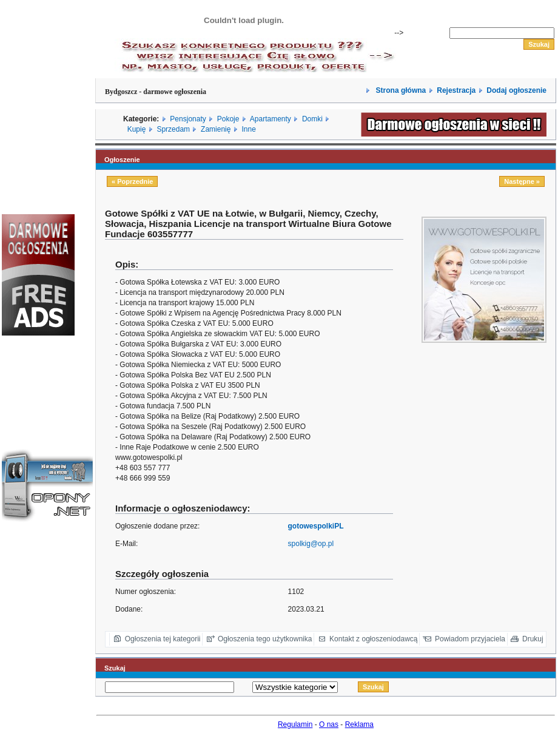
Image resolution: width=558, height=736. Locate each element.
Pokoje (228, 119)
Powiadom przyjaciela (470, 639)
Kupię (136, 129)
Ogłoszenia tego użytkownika (265, 639)
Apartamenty (270, 119)
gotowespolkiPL (316, 526)
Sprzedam (173, 129)
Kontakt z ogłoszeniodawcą (373, 639)
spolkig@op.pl (311, 543)
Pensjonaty (188, 119)
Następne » (522, 181)
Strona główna (400, 90)
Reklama (359, 724)
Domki (312, 119)
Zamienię (215, 129)
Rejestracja (456, 90)
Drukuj (532, 639)
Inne (248, 129)
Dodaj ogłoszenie (516, 90)
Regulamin (295, 724)
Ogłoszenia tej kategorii (163, 639)
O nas (328, 724)
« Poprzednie (132, 181)
